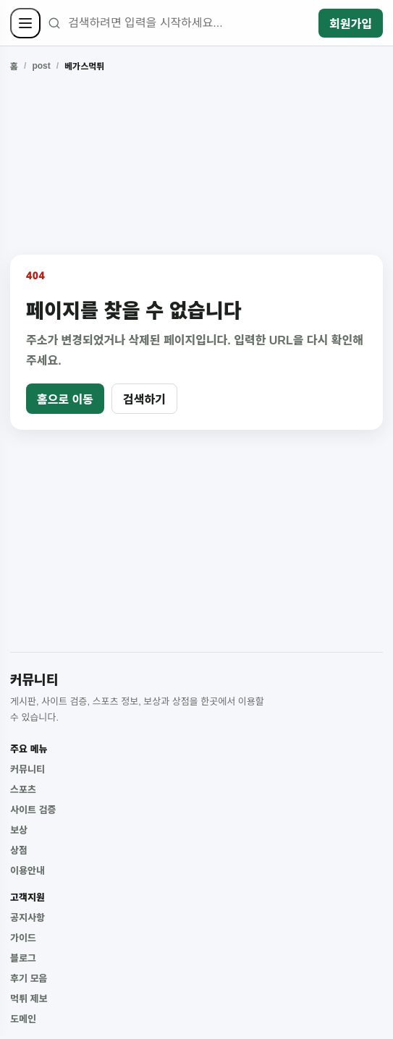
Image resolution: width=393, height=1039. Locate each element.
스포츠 (23, 789)
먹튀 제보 (28, 998)
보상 (19, 830)
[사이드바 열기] (25, 23)
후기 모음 (28, 978)
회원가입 (350, 24)
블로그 (23, 958)
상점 (19, 850)
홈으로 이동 (65, 400)
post (41, 66)
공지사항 (27, 917)
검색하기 (144, 400)
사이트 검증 (33, 810)
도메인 (23, 1019)
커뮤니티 (27, 769)
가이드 (23, 938)
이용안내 (27, 870)
